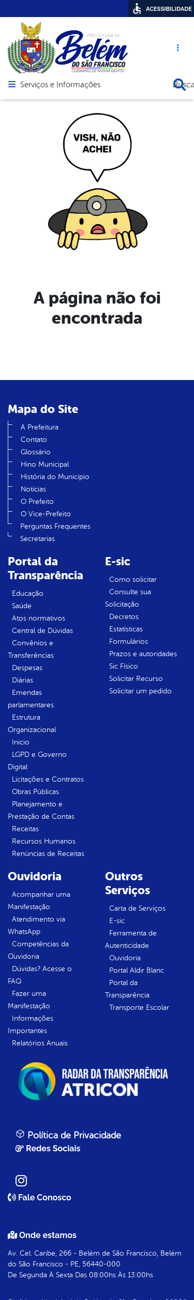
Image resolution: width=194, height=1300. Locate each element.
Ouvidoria (125, 958)
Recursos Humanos (44, 841)
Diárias (22, 680)
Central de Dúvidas (42, 631)
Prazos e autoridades (143, 654)
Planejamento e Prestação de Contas (41, 810)
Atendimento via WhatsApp (36, 925)
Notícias (33, 489)
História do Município (55, 477)
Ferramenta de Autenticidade (131, 939)
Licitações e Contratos (48, 779)
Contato (34, 439)
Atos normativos (38, 618)
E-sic (117, 921)
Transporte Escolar (139, 1007)
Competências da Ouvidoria (38, 950)
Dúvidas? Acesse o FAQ (40, 975)
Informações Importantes (30, 1024)
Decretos (124, 617)
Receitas (25, 829)
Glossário (36, 452)
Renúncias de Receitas (48, 854)
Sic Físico (123, 666)
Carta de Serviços (137, 908)
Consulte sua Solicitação (128, 598)
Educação (27, 593)
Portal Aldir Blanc (136, 970)
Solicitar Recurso (136, 679)
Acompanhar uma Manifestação (39, 901)
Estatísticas (126, 629)
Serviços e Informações (60, 85)
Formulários (128, 641)
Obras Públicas (35, 792)
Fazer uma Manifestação (29, 1000)
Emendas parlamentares (31, 699)
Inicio (20, 742)
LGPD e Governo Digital (37, 761)
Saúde (22, 606)
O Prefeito (37, 501)
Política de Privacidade (68, 1134)
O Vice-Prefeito (46, 514)
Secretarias (37, 539)
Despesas (27, 668)
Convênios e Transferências (31, 649)
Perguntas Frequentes (55, 526)
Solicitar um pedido (140, 691)
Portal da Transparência (127, 989)
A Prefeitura (39, 427)
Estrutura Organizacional (32, 724)
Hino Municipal (45, 464)
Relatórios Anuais (40, 1043)
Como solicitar (133, 579)
